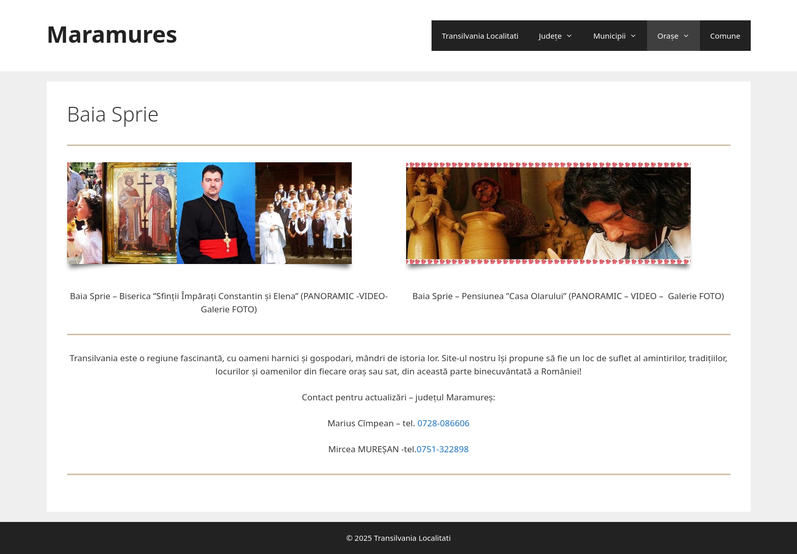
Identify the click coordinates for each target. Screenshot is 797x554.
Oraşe (678, 35)
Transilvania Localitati (480, 36)
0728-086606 (443, 423)
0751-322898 (443, 449)
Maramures (112, 33)
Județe (561, 35)
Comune (725, 36)
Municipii (620, 35)
